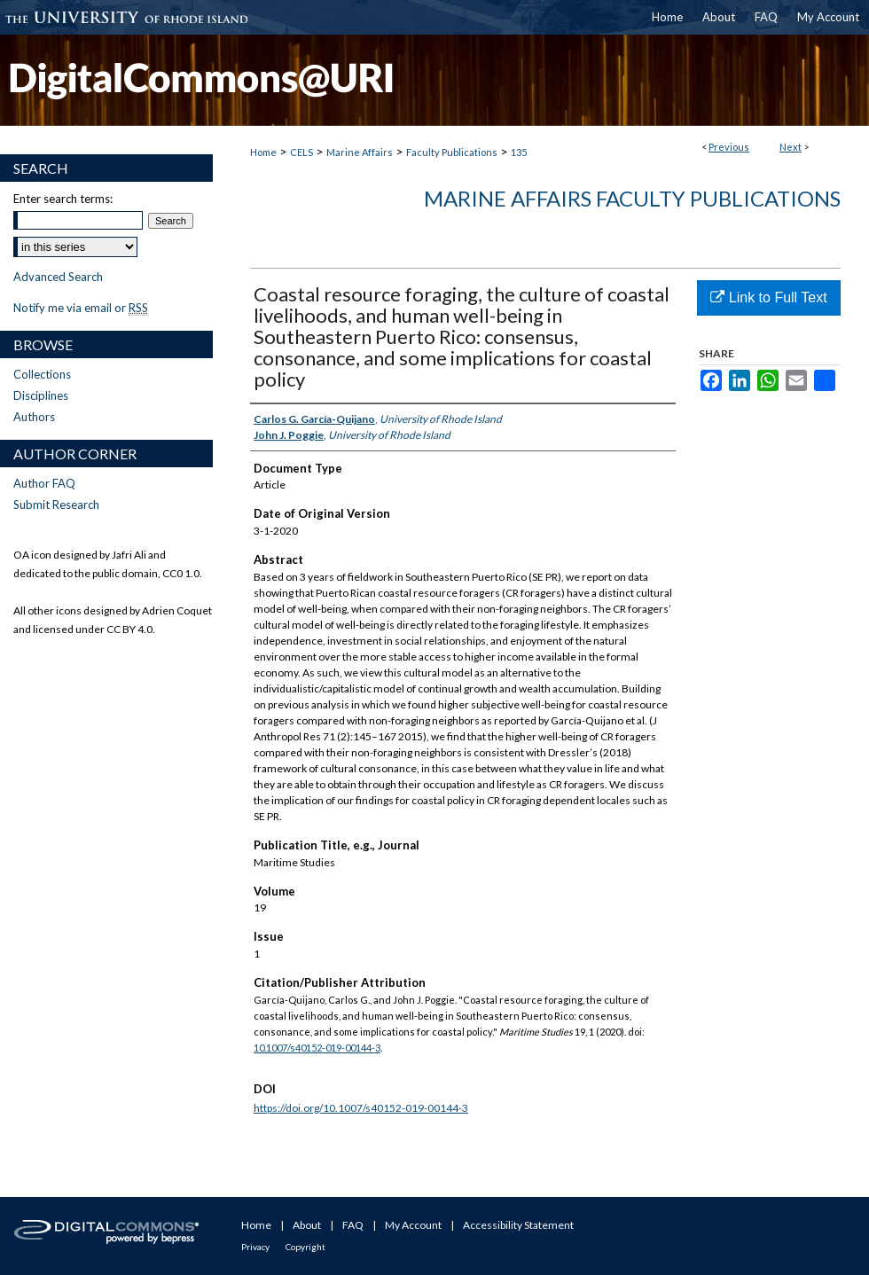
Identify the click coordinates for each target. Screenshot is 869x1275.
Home (263, 152)
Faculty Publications (451, 152)
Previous (729, 147)
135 (519, 152)
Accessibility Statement (518, 1225)
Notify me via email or (80, 308)
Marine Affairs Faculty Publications (632, 198)
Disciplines (40, 395)
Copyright (305, 1246)
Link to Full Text (768, 297)
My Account (413, 1225)
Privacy (255, 1246)
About (307, 1225)
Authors (34, 417)
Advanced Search (58, 277)
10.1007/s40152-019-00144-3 (317, 1047)
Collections (42, 374)
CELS (301, 152)
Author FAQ (44, 483)
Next (790, 147)
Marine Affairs (359, 152)
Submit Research (56, 504)
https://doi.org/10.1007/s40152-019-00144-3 (361, 1108)
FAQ (353, 1225)
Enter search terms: (63, 199)
